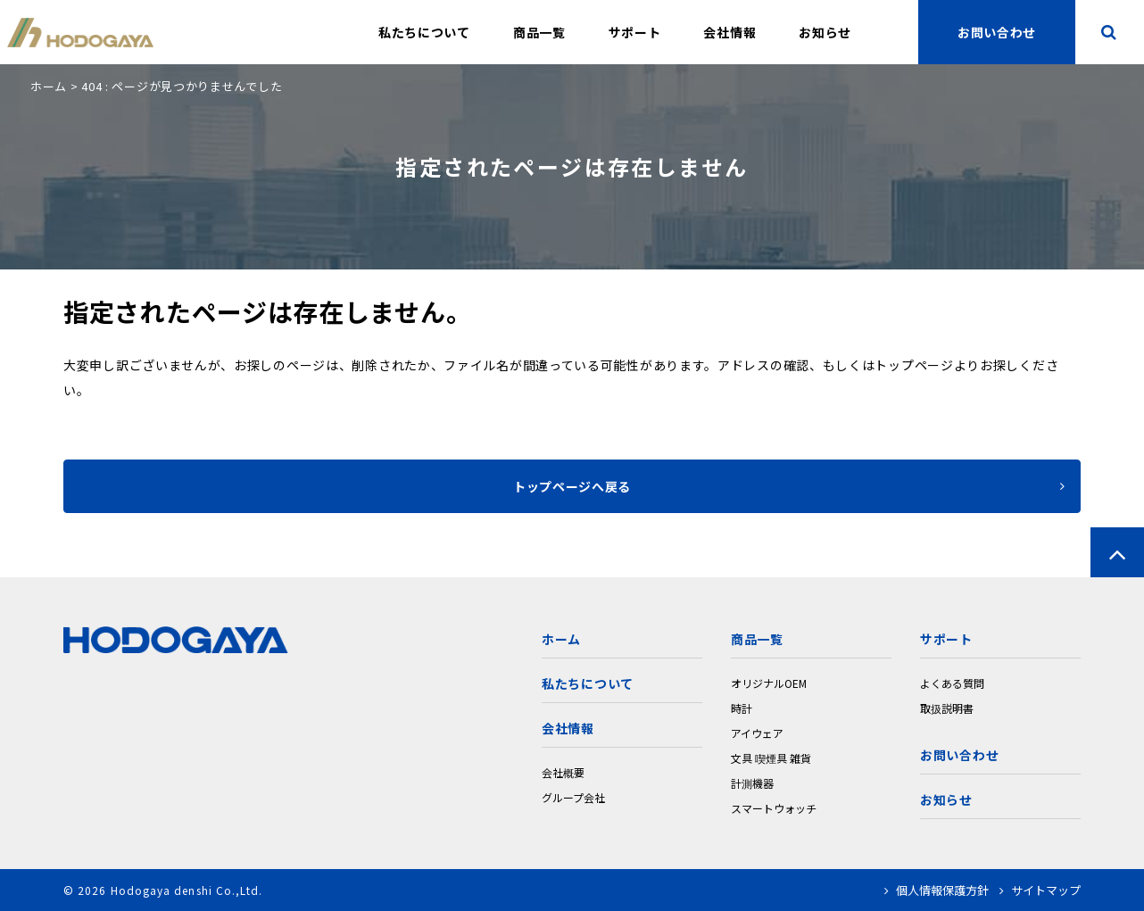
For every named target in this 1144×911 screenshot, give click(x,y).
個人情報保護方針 (936, 890)
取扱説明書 (947, 708)
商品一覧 (539, 32)
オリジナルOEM (769, 683)
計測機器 (752, 783)
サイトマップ (1040, 890)
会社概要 (563, 772)
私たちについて (424, 32)
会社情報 (729, 32)
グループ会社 (573, 797)
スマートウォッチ (774, 808)
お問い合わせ (959, 755)
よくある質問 (952, 683)
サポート (635, 32)
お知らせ (825, 32)
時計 (741, 708)
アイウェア (757, 733)
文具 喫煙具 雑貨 (771, 758)
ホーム (48, 86)
